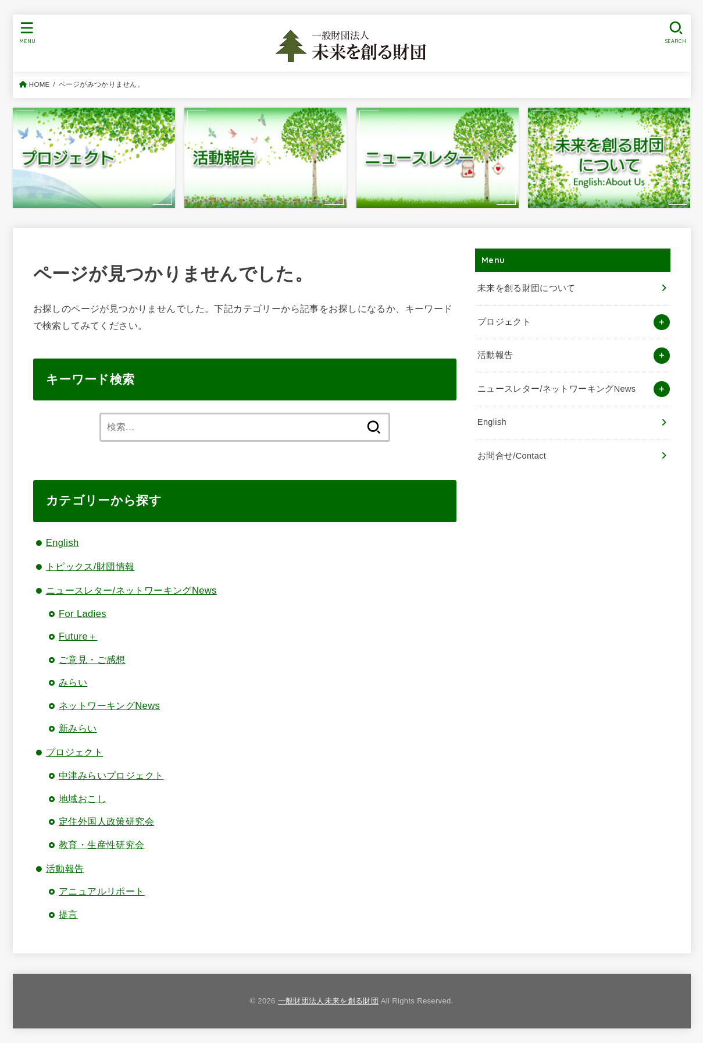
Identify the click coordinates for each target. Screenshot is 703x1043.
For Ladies (82, 613)
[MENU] (26, 32)
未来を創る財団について (526, 288)
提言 (68, 914)
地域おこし (82, 798)
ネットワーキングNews (109, 705)
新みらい (78, 728)
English (62, 542)
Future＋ (78, 636)
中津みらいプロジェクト (111, 775)
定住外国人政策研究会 (106, 821)
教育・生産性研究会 (102, 844)
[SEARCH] (676, 32)
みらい (73, 682)
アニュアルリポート (102, 891)
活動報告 (65, 868)
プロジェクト (74, 752)
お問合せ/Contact (511, 455)
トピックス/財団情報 (90, 566)
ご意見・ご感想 (92, 659)
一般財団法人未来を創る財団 (328, 1000)
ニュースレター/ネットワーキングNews (131, 590)
